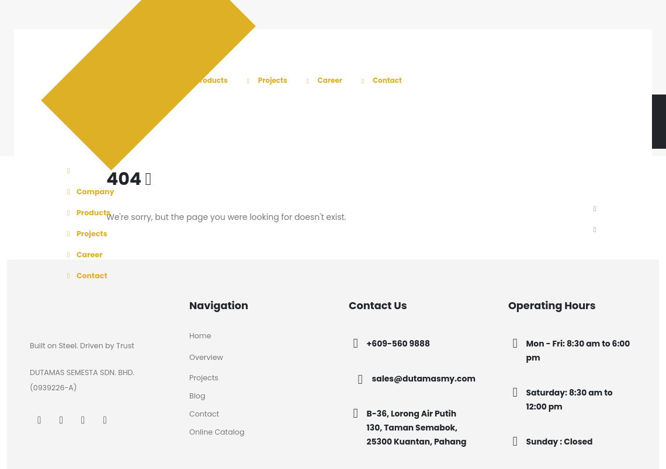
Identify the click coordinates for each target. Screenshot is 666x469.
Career (322, 80)
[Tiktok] (105, 419)
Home (200, 336)
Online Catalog (216, 432)
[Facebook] (39, 419)
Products (203, 80)
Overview (206, 357)
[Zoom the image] (66, 305)
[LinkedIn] (83, 419)
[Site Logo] (111, 94)
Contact (380, 80)
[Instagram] (61, 419)
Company (89, 192)
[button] (594, 209)
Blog (197, 396)
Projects (265, 80)
